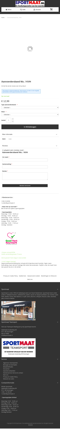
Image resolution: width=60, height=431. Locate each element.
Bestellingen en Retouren (49, 276)
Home (3, 17)
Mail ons (30, 279)
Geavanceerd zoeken (33, 276)
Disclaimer (6, 369)
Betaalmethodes (8, 367)
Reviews (5, 146)
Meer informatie (7, 134)
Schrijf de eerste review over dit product (13, 86)
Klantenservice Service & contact (13, 373)
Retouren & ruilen (8, 379)
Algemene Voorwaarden (10, 363)
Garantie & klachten (9, 371)
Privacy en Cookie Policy (10, 276)
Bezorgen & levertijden (10, 365)
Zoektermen (22, 276)
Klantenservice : (7, 197)
